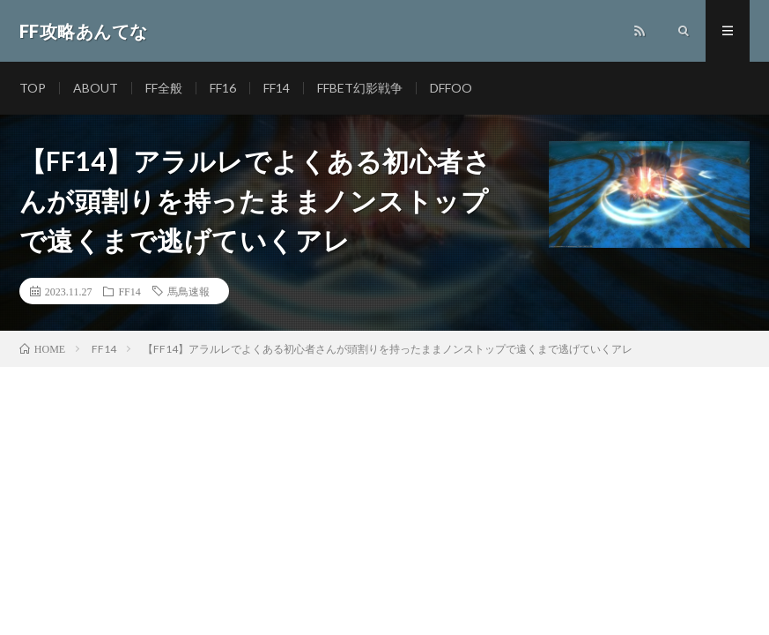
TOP (32, 87)
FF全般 (163, 87)
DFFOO (451, 87)
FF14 (276, 87)
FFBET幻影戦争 (360, 87)
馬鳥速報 (188, 291)
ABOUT (95, 87)
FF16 (223, 87)
